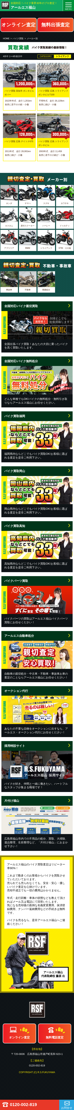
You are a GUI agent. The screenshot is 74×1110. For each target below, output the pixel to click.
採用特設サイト (14, 745)
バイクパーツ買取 (16, 580)
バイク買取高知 (14, 526)
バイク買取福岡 (14, 416)
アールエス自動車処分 (19, 635)
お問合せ (66, 1107)
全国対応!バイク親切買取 (21, 306)
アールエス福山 (23, 8)
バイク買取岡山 (14, 471)
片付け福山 (11, 800)
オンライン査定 (18, 24)
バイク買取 (18, 38)
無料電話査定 (55, 1037)
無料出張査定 (55, 24)
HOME (6, 38)
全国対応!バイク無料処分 (21, 361)
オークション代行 (16, 690)
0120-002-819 (23, 1104)
